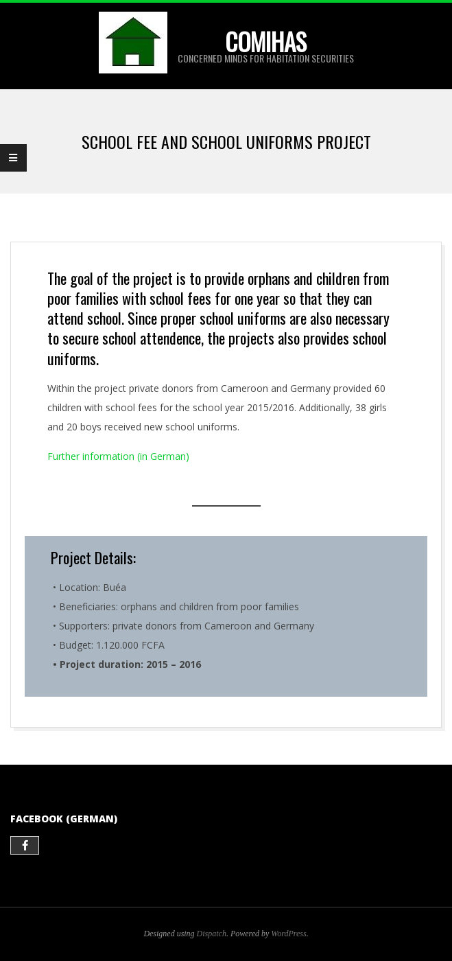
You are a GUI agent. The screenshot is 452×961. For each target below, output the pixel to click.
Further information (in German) (118, 456)
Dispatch (211, 933)
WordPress (288, 933)
